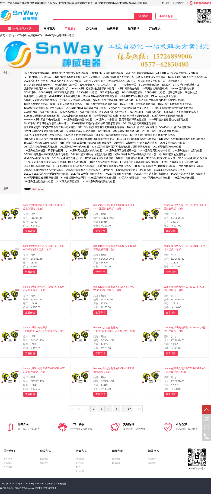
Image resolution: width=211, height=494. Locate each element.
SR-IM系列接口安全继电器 (151, 76)
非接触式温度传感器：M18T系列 (133, 169)
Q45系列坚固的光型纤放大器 (175, 154)
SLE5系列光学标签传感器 (102, 177)
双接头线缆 (191, 92)
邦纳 (11, 35)
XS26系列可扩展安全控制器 (65, 80)
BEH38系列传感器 (155, 92)
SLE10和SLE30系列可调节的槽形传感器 (46, 173)
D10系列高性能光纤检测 (129, 158)
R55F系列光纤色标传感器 (156, 177)
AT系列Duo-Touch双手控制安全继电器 (177, 73)
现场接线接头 (175, 92)
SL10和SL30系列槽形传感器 (86, 173)
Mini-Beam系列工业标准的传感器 (42, 119)
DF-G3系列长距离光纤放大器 (40, 162)
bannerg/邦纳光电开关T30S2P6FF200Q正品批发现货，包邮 (114, 329)
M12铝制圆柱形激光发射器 (76, 115)
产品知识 (154, 28)
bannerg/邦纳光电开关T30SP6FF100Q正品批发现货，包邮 (114, 247)
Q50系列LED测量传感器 (37, 166)
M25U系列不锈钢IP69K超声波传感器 (128, 107)
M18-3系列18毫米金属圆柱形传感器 (136, 138)
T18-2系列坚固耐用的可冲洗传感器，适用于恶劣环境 (121, 146)
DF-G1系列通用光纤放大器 (192, 158)
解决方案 (116, 463)
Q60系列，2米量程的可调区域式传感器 (135, 142)
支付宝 (79, 467)
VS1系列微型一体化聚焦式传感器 (160, 131)
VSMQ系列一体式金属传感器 (175, 127)
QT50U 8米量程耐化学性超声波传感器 (172, 107)
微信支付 (80, 471)
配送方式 (45, 450)
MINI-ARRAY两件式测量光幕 (64, 96)
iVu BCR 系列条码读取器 (113, 111)
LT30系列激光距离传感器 (72, 162)
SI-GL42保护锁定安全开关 (38, 84)
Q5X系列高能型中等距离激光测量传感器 (46, 154)
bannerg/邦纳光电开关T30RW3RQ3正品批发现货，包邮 (184, 329)
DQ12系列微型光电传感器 (166, 146)
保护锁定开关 (175, 80)
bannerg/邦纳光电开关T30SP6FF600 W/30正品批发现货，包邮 (113, 207)
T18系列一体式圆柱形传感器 (167, 115)
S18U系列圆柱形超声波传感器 (40, 111)
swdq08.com (21, 483)
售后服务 (116, 458)
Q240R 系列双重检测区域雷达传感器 (113, 100)
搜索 (143, 16)
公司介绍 (91, 28)
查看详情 (30, 230)
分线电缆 (41, 96)
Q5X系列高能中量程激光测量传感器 (43, 169)
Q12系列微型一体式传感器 (74, 146)
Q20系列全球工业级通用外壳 (120, 150)
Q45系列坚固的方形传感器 (77, 119)
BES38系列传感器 (110, 92)
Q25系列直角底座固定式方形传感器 (168, 119)
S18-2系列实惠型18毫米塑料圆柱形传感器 (182, 138)
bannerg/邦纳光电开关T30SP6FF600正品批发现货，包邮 (185, 207)
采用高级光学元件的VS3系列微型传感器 (88, 131)
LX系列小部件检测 (129, 177)
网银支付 (80, 458)
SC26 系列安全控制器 (36, 80)
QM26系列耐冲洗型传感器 (78, 135)
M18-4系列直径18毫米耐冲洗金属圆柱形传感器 (85, 142)
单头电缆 (29, 96)
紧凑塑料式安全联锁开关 (121, 80)
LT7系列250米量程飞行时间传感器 (179, 162)
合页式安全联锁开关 (66, 84)
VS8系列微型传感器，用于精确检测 (43, 150)
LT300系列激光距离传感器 (103, 162)
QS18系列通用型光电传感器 (154, 150)
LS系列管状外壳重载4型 (155, 88)
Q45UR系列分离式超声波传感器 (137, 104)
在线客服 (166, 16)
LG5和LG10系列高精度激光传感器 (139, 162)
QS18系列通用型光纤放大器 (67, 158)
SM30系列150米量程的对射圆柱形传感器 (46, 123)
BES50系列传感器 (87, 92)
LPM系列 (108, 169)
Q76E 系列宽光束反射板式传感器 (83, 150)
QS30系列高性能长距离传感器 (40, 146)
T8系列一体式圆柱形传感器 (142, 127)
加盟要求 (152, 458)
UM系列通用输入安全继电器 (118, 76)
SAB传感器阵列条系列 (73, 177)
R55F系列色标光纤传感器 (99, 158)
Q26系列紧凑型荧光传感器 (38, 181)
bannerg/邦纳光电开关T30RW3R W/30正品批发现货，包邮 (44, 370)
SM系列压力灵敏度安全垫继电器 (70, 73)
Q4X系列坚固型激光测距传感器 (83, 169)
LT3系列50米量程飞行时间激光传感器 (73, 166)
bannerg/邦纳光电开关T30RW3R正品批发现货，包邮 (113, 370)
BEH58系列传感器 (132, 92)
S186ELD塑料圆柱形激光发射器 (41, 115)
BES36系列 (30, 92)
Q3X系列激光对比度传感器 (187, 150)
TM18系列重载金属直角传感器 (40, 142)
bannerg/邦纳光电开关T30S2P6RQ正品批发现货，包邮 (184, 288)
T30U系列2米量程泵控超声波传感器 (43, 107)
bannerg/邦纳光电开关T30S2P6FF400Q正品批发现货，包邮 (44, 329)
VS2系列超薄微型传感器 (126, 131)
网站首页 (49, 28)
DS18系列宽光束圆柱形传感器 (139, 123)
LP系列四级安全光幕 (128, 88)
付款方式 (81, 450)
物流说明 (44, 463)
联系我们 (180, 3)
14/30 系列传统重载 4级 (186, 84)
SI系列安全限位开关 (95, 80)
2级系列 (166, 84)
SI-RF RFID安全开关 (125, 84)
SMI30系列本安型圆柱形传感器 (181, 111)
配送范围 (44, 458)
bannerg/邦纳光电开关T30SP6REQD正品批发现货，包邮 (44, 207)
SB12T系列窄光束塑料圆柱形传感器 (43, 131)
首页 (2, 35)
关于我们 (166, 3)
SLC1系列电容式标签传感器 (169, 169)
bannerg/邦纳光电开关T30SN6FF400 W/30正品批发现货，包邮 (113, 288)
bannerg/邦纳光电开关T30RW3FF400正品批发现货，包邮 (184, 370)
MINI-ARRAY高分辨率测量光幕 (100, 96)
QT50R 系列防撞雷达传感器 (74, 100)
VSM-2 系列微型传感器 (172, 142)
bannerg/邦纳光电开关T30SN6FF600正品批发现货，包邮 (43, 288)
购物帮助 (117, 450)
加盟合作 (153, 450)
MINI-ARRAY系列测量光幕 (134, 96)
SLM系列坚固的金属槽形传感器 (41, 177)
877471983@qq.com (24, 488)
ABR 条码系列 (153, 111)
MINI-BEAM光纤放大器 (36, 158)
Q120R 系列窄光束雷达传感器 (40, 100)
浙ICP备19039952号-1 (45, 488)
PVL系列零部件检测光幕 (117, 173)
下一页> (127, 408)
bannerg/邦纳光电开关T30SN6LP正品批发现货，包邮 (184, 247)
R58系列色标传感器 (183, 177)
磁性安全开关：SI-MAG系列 (95, 84)
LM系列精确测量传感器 (190, 166)
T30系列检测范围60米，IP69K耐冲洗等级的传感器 (46, 35)
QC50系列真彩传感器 (67, 181)
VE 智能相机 (136, 111)
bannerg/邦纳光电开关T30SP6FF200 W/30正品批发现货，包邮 (43, 247)
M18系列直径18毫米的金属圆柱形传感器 (46, 138)
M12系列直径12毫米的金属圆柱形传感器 (152, 135)
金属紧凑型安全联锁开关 (151, 80)
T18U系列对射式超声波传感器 (100, 104)
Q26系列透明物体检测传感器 (111, 135)
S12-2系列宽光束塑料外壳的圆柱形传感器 (101, 127)
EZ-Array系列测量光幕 (163, 96)
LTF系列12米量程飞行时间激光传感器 (154, 166)
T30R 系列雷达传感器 (36, 104)
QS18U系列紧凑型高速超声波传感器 (86, 107)
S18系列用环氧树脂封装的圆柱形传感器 (93, 138)
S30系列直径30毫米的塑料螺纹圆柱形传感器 (95, 123)
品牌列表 (112, 28)
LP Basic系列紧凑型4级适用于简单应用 (92, 88)
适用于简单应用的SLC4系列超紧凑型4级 (46, 88)
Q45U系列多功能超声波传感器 (175, 104)
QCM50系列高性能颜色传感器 (98, 181)
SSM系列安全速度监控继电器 (107, 73)
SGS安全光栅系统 (149, 84)
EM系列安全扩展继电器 (37, 73)
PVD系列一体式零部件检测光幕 (151, 173)
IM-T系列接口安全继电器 (37, 76)
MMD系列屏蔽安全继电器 (140, 73)
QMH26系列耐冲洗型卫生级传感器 (43, 135)
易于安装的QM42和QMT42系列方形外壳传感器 (50, 127)
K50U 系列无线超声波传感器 (66, 104)
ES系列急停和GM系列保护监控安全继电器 (77, 76)
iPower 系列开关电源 (182, 88)
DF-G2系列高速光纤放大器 (160, 158)
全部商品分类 (19, 29)
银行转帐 (80, 463)
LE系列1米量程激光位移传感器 (114, 166)
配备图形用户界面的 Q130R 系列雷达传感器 (160, 100)
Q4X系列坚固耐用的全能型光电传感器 (92, 154)
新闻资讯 (133, 28)
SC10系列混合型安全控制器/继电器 (187, 76)
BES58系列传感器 (64, 92)
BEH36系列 (45, 92)
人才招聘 (8, 467)
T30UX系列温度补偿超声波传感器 (78, 111)
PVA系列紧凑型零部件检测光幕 (188, 173)
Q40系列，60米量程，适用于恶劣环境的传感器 (120, 119)
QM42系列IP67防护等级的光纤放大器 (135, 154)
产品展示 (70, 28)
